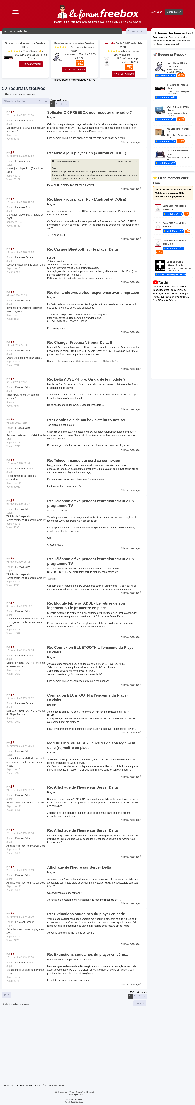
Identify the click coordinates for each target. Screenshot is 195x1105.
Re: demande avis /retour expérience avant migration (93, 292)
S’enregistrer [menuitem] (174, 12)
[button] (15, 12)
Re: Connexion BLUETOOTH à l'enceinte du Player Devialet (91, 649)
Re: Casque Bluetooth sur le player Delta (82, 249)
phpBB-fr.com (78, 1095)
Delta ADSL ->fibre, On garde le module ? (22, 396)
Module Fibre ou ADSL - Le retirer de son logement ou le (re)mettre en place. (25, 622)
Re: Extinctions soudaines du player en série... (87, 914)
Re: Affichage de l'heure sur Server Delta (82, 787)
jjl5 (12, 111)
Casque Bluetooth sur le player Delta (26, 264)
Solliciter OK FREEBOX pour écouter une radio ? (25, 129)
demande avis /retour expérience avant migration (24, 309)
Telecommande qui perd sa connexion (21, 477)
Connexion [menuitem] (156, 12)
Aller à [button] (140, 1003)
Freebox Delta (22, 300)
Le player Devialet (24, 120)
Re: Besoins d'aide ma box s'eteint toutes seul (87, 420)
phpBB (67, 1092)
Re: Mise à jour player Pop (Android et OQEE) (86, 153)
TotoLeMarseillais (63, 161)
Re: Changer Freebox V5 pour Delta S (79, 342)
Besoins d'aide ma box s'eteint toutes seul (26, 437)
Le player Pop (22, 161)
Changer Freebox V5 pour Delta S (24, 357)
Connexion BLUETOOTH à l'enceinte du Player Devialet (25, 664)
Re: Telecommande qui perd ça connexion (83, 460)
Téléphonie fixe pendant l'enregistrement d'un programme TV (26, 518)
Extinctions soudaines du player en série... (25, 931)
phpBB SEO (79, 1099)
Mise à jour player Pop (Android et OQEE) (24, 170)
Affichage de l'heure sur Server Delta (25, 802)
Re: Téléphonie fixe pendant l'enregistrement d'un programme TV (90, 503)
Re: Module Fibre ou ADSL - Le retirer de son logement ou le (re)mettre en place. (86, 605)
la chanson (173, 286)
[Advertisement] (74, 1044)
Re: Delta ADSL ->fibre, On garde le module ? (86, 379)
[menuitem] (53, 1085)
